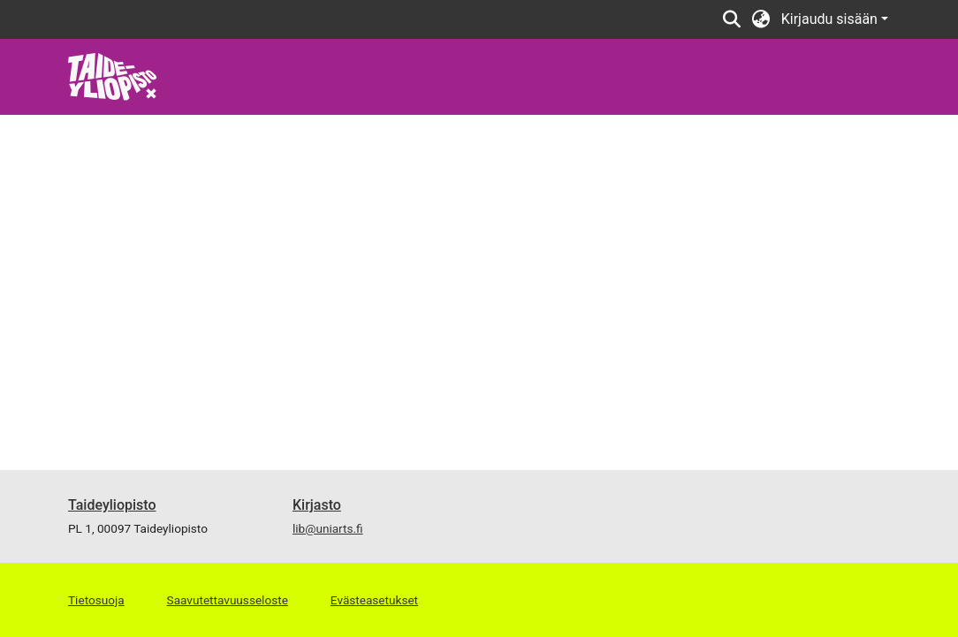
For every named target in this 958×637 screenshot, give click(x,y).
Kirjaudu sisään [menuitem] (829, 19)
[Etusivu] (112, 75)
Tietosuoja (96, 600)
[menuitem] (761, 19)
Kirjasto (317, 505)
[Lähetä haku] (732, 19)
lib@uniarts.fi (328, 528)
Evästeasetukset (374, 600)
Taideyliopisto (112, 505)
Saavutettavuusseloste (227, 600)
